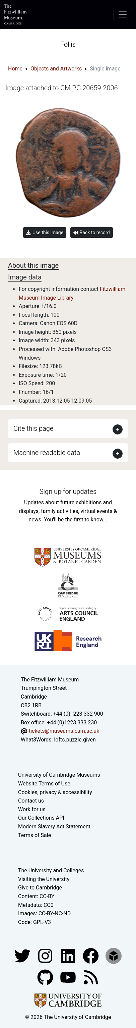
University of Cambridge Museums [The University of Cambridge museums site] (59, 775)
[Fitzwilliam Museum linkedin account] (91, 956)
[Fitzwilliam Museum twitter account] (23, 956)
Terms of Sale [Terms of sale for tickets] (34, 835)
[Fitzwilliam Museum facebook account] (68, 956)
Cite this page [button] (33, 428)
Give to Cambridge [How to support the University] (40, 887)
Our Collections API (41, 818)
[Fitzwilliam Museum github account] (46, 977)
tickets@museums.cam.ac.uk (64, 731)
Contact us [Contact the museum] (31, 801)
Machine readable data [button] (46, 453)
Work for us (32, 809)
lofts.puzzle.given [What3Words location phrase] (74, 739)
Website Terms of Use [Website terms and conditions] (44, 783)
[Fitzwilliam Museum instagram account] (46, 956)
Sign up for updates (68, 491)
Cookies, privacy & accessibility (55, 792)
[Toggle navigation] (122, 14)
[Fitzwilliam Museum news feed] (90, 977)
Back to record (91, 233)
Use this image (44, 233)
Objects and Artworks (56, 68)
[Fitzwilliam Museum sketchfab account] (113, 956)
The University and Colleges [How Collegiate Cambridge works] (51, 870)
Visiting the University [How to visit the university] (43, 879)
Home (15, 68)
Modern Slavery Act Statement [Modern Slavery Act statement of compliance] (54, 826)
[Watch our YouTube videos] (68, 977)
